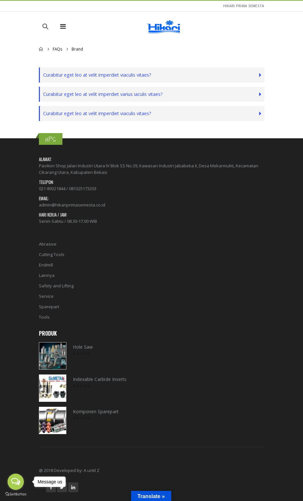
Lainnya (47, 275)
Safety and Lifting (56, 286)
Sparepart (49, 307)
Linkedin (73, 487)
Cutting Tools (51, 254)
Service (46, 296)
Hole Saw (83, 347)
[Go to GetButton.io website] (15, 494)
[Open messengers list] (16, 482)
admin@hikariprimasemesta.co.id (72, 205)
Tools (44, 317)
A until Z (91, 470)
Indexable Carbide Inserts (100, 379)
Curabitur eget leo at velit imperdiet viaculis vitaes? (97, 75)
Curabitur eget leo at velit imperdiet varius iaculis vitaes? (103, 94)
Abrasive (48, 244)
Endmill (46, 265)
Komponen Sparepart (96, 411)
